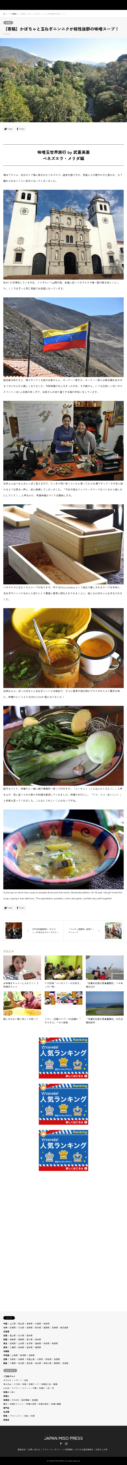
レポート (18, 1380)
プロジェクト (16, 1415)
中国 (5, 1323)
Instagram (66, 1443)
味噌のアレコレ (17, 1403)
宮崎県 (30, 1327)
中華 (35, 1388)
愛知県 (30, 1347)
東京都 (30, 1363)
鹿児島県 (64, 1327)
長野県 (32, 1355)
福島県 (38, 1343)
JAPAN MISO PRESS (63, 1438)
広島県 (38, 1323)
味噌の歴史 (43, 1403)
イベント (7, 1380)
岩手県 (30, 1343)
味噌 (24, 1384)
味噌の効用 (31, 1403)
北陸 (5, 1335)
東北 (5, 1343)
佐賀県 (13, 1327)
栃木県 (38, 1363)
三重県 (13, 1347)
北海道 (6, 1331)
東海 (5, 1347)
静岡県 (38, 1347)
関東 (5, 1363)
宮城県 (13, 1343)
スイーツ (26, 1388)
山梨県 (15, 1355)
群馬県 (57, 1363)
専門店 (6, 1407)
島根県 (30, 1323)
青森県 (55, 1343)
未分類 (6, 1411)
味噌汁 (42, 1388)
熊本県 (38, 1327)
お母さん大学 (101, 1449)
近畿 (5, 1359)
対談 (26, 1415)
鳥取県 (46, 1323)
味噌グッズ (34, 1384)
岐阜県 (21, 1347)
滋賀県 (57, 1359)
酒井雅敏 (25, 1399)
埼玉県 (21, 1363)
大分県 (21, 1327)
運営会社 (22, 1449)
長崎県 (55, 1327)
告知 (26, 1380)
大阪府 (40, 1359)
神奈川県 (47, 1363)
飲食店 (6, 1419)
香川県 (30, 1339)
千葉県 (13, 1363)
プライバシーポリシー (52, 1449)
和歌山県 (31, 1359)
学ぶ (5, 1403)
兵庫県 (21, 1359)
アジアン (16, 1388)
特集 (5, 1415)
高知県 (38, 1339)
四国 (5, 1339)
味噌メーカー (9, 1392)
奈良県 (48, 1359)
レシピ (6, 1388)
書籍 (55, 1384)
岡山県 (21, 1323)
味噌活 (8, 22)
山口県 (13, 1323)
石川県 (21, 1335)
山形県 (21, 1343)
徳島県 (13, 1339)
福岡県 (46, 1327)
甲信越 (6, 1355)
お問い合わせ (34, 1449)
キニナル (7, 1384)
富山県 (13, 1335)
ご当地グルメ (9, 1376)
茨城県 (65, 1363)
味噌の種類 (56, 1403)
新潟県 (23, 1355)
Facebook (61, 1443)
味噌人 (6, 1396)
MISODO (15, 1399)
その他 (17, 1384)
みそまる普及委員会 (84, 1449)
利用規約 (69, 1449)
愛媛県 (21, 1339)
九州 (5, 1327)
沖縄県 (6, 1351)
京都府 (13, 1359)
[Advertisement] (63, 1218)
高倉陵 (35, 1399)
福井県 (30, 1335)
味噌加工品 (46, 1384)
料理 (33, 1415)
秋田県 (46, 1343)
